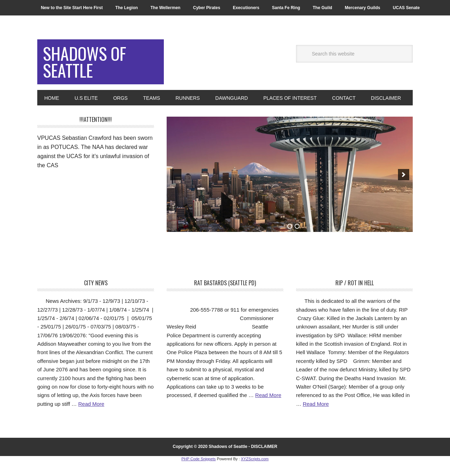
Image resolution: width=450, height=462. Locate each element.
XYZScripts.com (255, 459)
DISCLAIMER (264, 446)
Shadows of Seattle (84, 62)
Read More (91, 404)
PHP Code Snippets (198, 459)
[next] (403, 174)
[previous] (175, 174)
